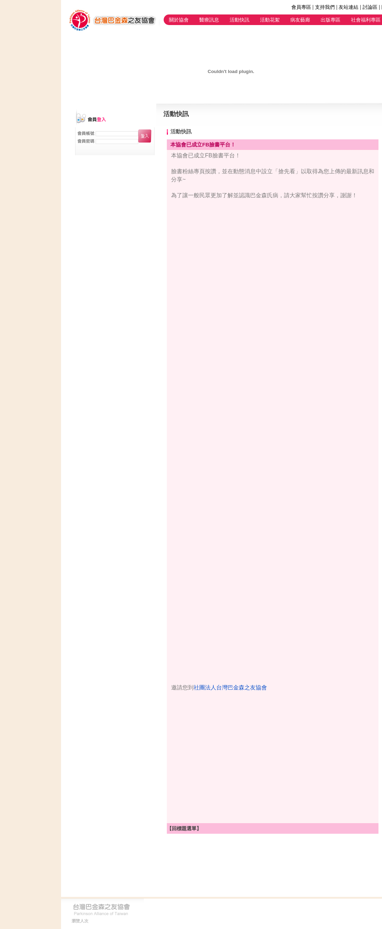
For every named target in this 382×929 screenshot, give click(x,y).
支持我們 (325, 7)
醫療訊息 (209, 20)
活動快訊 (239, 20)
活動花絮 (270, 20)
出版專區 (330, 20)
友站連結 (348, 7)
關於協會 (179, 20)
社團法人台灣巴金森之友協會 (230, 687)
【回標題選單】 (184, 828)
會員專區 (301, 7)
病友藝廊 (300, 20)
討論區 (370, 7)
